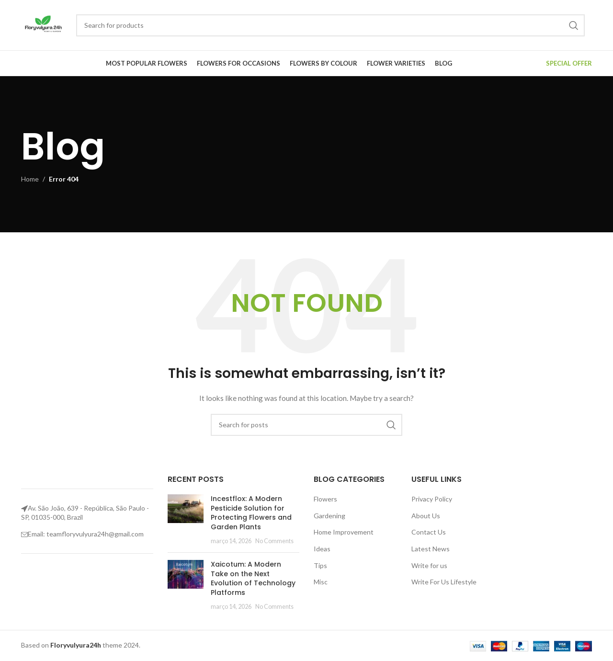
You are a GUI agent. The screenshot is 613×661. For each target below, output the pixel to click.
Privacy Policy (431, 499)
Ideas (322, 549)
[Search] (330, 25)
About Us (425, 516)
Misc (321, 582)
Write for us (429, 565)
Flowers (325, 499)
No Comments (274, 541)
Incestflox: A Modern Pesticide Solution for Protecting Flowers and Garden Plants (251, 513)
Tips (320, 565)
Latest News (430, 549)
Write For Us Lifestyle (444, 582)
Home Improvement (344, 532)
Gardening (329, 516)
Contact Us (428, 532)
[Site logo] (44, 24)
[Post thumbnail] (186, 519)
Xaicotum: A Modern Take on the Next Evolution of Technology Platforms (253, 578)
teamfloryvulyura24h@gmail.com (95, 534)
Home (30, 179)
